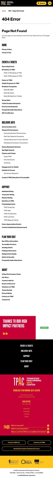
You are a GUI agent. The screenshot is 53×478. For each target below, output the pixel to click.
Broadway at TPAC (8, 70)
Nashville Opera (9, 93)
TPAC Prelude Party (10, 214)
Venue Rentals (7, 290)
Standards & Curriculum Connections (16, 143)
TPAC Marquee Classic (11, 220)
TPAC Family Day (9, 207)
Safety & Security (8, 257)
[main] (26, 161)
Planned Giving (7, 198)
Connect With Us (14, 442)
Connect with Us (8, 280)
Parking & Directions (9, 251)
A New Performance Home (11, 274)
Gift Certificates (8, 113)
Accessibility (39, 473)
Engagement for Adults (10, 167)
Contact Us (6, 300)
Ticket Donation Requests (11, 103)
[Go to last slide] (4, 334)
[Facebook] (26, 409)
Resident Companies (9, 86)
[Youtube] (26, 414)
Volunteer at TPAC (8, 287)
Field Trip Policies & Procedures (14, 136)
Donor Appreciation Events (11, 224)
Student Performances (10, 130)
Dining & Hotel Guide (9, 254)
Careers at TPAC (8, 296)
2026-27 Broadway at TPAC (13, 73)
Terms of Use (6, 53)
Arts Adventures (9, 160)
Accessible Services (9, 244)
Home (4, 11)
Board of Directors (8, 284)
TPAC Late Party (9, 217)
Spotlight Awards (8, 150)
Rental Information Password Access (27, 449)
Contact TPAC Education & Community (15, 177)
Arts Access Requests (10, 107)
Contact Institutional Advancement (14, 227)
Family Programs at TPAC (10, 83)
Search (42, 3)
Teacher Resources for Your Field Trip (16, 140)
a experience (26, 475)
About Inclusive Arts (9, 127)
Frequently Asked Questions (12, 110)
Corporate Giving (8, 194)
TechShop (7, 163)
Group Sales (6, 100)
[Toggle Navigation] (50, 3)
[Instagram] (26, 411)
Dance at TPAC (7, 80)
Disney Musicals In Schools (11, 147)
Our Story (5, 277)
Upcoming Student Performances (15, 133)
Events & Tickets (9, 62)
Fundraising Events (8, 204)
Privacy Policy (7, 49)
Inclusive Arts (8, 122)
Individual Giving (7, 191)
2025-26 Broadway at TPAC (13, 76)
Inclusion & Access (8, 170)
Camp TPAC (8, 156)
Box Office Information (10, 241)
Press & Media (7, 293)
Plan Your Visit (9, 237)
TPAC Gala (7, 210)
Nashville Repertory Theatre (13, 96)
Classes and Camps (9, 153)
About (4, 270)
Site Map (12, 473)
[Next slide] (6, 334)
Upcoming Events (8, 66)
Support (5, 187)
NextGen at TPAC (8, 201)
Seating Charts (7, 247)
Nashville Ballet (9, 90)
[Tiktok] (26, 417)
